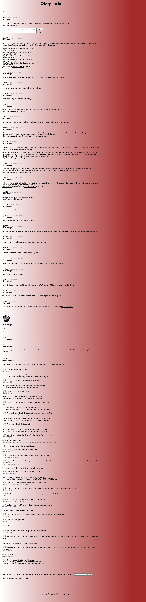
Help (55, 594)
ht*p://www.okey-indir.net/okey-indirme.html (17, 173)
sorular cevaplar (14, 12)
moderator (6, 313)
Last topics (46, 594)
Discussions (48, 595)
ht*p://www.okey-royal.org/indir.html (14, 112)
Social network (37, 595)
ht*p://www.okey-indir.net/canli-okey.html (16, 53)
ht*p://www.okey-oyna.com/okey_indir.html (17, 159)
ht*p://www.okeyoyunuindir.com (13, 137)
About (64, 594)
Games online (40, 594)
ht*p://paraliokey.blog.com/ (52, 297)
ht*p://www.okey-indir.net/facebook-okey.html (18, 64)
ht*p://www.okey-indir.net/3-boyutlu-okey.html (18, 57)
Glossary (51, 594)
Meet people (61, 595)
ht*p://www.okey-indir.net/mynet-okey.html (17, 67)
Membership (59, 594)
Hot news (43, 595)
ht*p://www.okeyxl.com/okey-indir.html (86, 232)
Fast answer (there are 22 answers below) (22, 31)
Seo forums (54, 595)
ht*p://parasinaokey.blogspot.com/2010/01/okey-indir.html (22, 187)
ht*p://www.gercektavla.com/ (63, 307)
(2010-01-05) (17, 17)
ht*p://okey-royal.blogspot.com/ (13, 200)
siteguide (5, 291)
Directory (66, 595)
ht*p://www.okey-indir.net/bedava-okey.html (17, 49)
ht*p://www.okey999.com (47, 286)
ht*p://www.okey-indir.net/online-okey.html (17, 60)
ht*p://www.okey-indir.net (11, 25)
